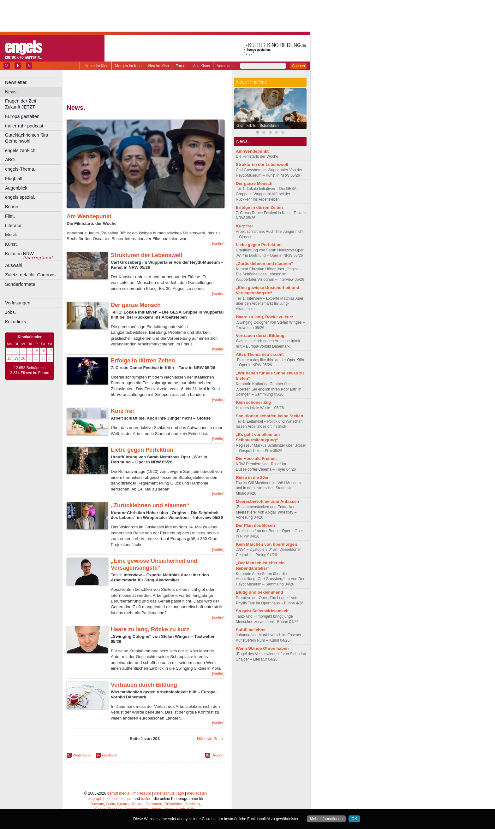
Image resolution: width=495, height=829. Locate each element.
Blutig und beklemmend (259, 592)
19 (16, 358)
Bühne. (12, 206)
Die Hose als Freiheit (256, 458)
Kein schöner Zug (253, 402)
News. (11, 91)
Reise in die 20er (252, 477)
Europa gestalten (22, 116)
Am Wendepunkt (89, 216)
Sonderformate (20, 284)
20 (23, 358)
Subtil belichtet (251, 629)
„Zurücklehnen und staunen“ (150, 505)
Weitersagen (82, 755)
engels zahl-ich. (21, 150)
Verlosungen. (18, 302)
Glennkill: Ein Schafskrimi (257, 125)
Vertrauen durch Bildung (144, 685)
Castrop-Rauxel (130, 804)
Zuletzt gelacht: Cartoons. (31, 274)
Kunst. (11, 244)
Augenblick (16, 188)
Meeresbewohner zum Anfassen (267, 501)
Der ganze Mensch (136, 305)
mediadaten (197, 793)
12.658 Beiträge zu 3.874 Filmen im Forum (29, 370)
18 (9, 358)
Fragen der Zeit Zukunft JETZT (34, 103)
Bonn (110, 804)
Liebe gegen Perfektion (142, 450)
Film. (10, 216)
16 (43, 351)
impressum (142, 793)
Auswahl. (14, 265)
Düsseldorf (173, 804)
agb (181, 793)
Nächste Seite (210, 738)
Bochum (97, 804)
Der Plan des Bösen (255, 525)
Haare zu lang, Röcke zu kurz (150, 629)
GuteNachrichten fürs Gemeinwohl (26, 138)
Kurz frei (122, 411)
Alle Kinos (201, 66)
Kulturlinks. (16, 321)
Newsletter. (16, 82)
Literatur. (14, 225)
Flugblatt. (14, 178)
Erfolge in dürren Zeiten (143, 360)
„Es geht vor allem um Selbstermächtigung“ (258, 437)
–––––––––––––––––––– (30, 293)
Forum (181, 66)
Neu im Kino (158, 66)
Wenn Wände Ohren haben (262, 648)
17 (50, 351)
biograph (94, 799)
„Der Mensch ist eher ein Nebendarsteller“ (260, 566)
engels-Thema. (20, 169)
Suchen (298, 66)
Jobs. (10, 312)
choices (111, 799)
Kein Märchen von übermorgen (266, 544)
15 (36, 351)
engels (126, 799)
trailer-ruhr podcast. (25, 125)
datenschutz (164, 793)
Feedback (109, 755)
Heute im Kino (96, 66)
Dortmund (154, 804)
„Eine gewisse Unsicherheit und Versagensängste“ (154, 564)
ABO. (10, 159)
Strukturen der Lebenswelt (146, 255)
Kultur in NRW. (20, 253)
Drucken (218, 755)
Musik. (11, 234)
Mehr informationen (326, 819)
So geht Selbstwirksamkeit (262, 611)
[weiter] (218, 244)
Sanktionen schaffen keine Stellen (269, 416)
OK (354, 819)
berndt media (118, 793)
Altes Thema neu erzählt (260, 354)
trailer (145, 799)
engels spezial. (20, 197)
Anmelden (225, 66)
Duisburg (192, 804)
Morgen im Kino (128, 66)
